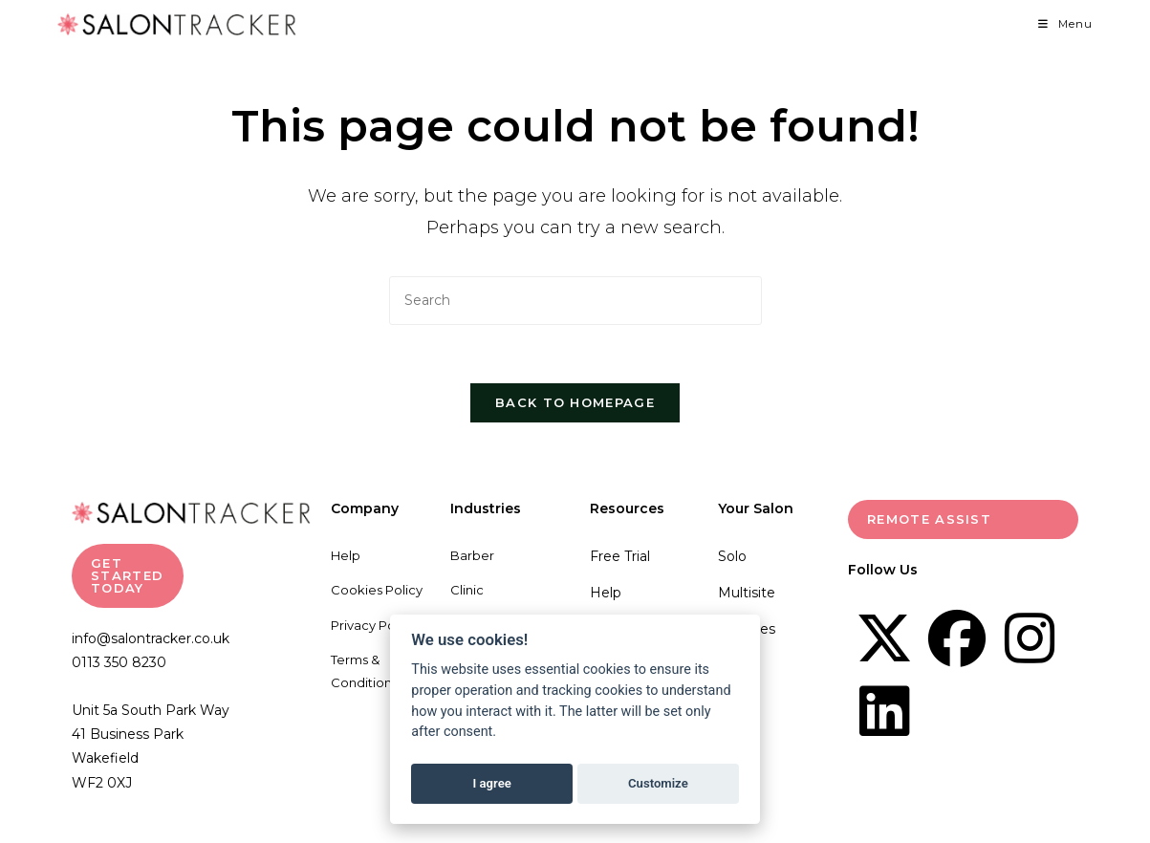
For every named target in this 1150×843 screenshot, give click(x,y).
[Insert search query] (575, 300)
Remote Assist (929, 519)
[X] (884, 638)
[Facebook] (956, 638)
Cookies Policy (377, 589)
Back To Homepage (575, 402)
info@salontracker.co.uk (150, 638)
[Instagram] (1029, 638)
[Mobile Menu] (1065, 24)
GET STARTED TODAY (127, 575)
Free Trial (620, 556)
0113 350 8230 (119, 662)
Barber (472, 555)
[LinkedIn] (884, 711)
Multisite (746, 592)
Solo (732, 556)
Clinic (467, 589)
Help (345, 555)
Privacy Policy (373, 625)
